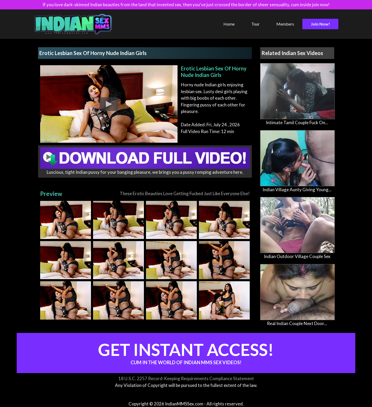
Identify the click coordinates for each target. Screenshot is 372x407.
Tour (255, 23)
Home (229, 23)
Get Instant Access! (186, 352)
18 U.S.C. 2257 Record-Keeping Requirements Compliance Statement (186, 378)
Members (285, 23)
